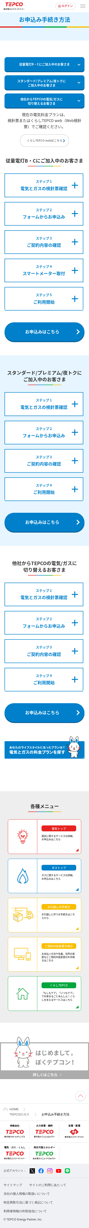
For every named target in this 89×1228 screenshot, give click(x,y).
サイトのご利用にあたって (47, 1185)
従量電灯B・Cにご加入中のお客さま (44, 64)
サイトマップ (13, 1185)
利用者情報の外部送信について (25, 1211)
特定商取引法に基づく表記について (28, 1202)
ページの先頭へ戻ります (80, 1096)
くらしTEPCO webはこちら (44, 141)
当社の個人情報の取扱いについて (27, 1193)
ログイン (67, 6)
